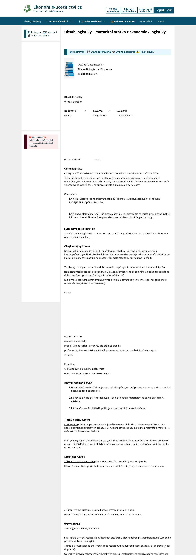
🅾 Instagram (35, 32)
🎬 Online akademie (38, 35)
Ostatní (163, 21)
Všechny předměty (32, 21)
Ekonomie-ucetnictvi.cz (57, 7)
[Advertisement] (113, 42)
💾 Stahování (50, 32)
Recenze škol (146, 21)
